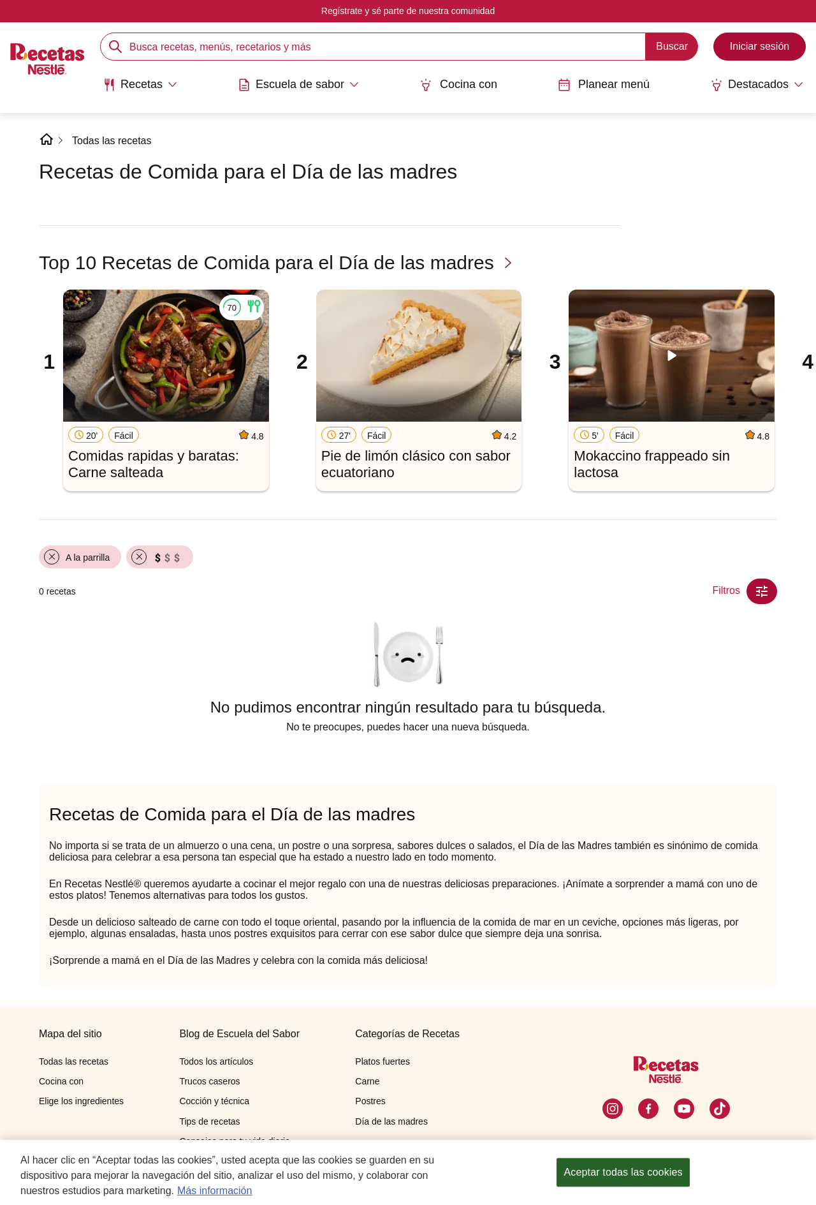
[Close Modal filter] (762, 591)
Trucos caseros (209, 1081)
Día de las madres (391, 1121)
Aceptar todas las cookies (623, 1172)
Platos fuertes (382, 1061)
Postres (370, 1101)
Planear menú (604, 84)
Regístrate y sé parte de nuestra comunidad (408, 11)
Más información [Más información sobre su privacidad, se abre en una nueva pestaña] (214, 1190)
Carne (367, 1081)
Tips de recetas (209, 1121)
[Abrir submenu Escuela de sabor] (298, 85)
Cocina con (458, 84)
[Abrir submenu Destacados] (756, 85)
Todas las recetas (112, 140)
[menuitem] (140, 89)
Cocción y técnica (214, 1101)
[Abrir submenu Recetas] (140, 85)
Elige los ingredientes (81, 1101)
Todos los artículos (216, 1061)
